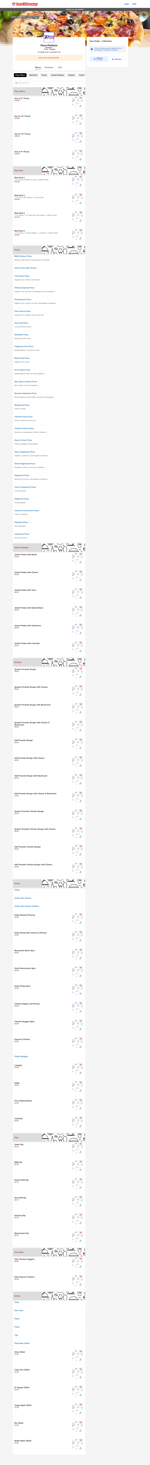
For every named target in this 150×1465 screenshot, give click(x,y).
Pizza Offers (20, 75)
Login (126, 4)
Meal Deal (33, 75)
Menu (38, 67)
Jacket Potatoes (57, 75)
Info (60, 67)
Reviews (49, 67)
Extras (81, 75)
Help (134, 4)
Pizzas (44, 75)
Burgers (71, 75)
